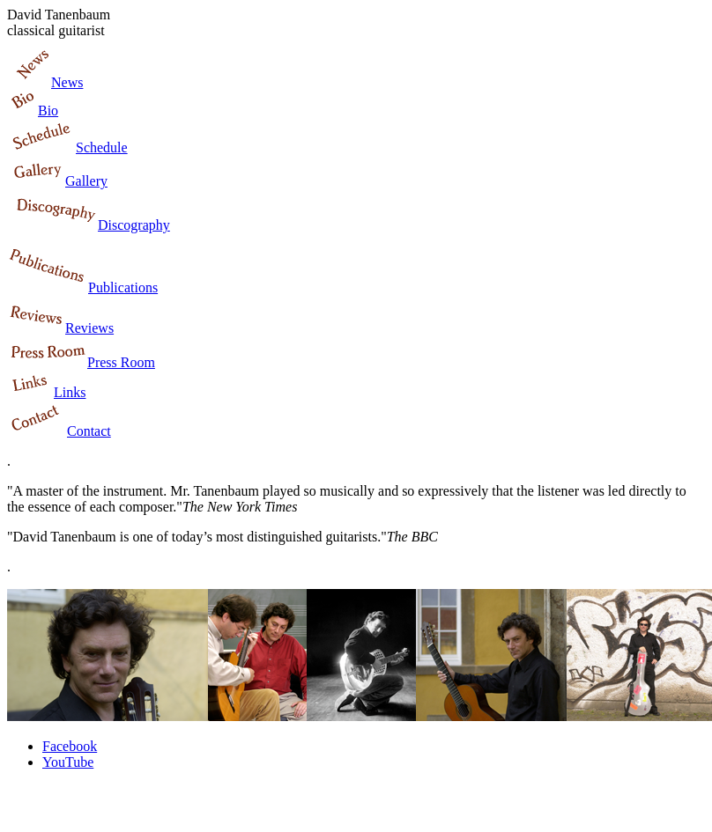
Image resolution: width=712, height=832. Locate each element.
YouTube (67, 762)
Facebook (69, 746)
